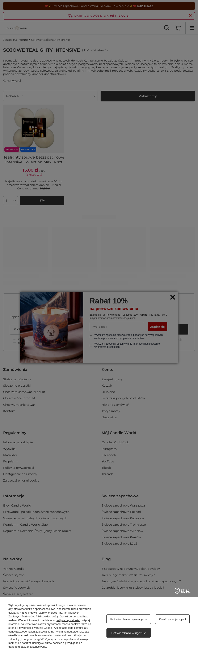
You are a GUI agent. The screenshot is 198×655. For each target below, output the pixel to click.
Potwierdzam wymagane (128, 619)
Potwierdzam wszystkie (128, 633)
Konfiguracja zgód (172, 619)
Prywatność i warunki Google (35, 627)
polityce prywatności (68, 620)
